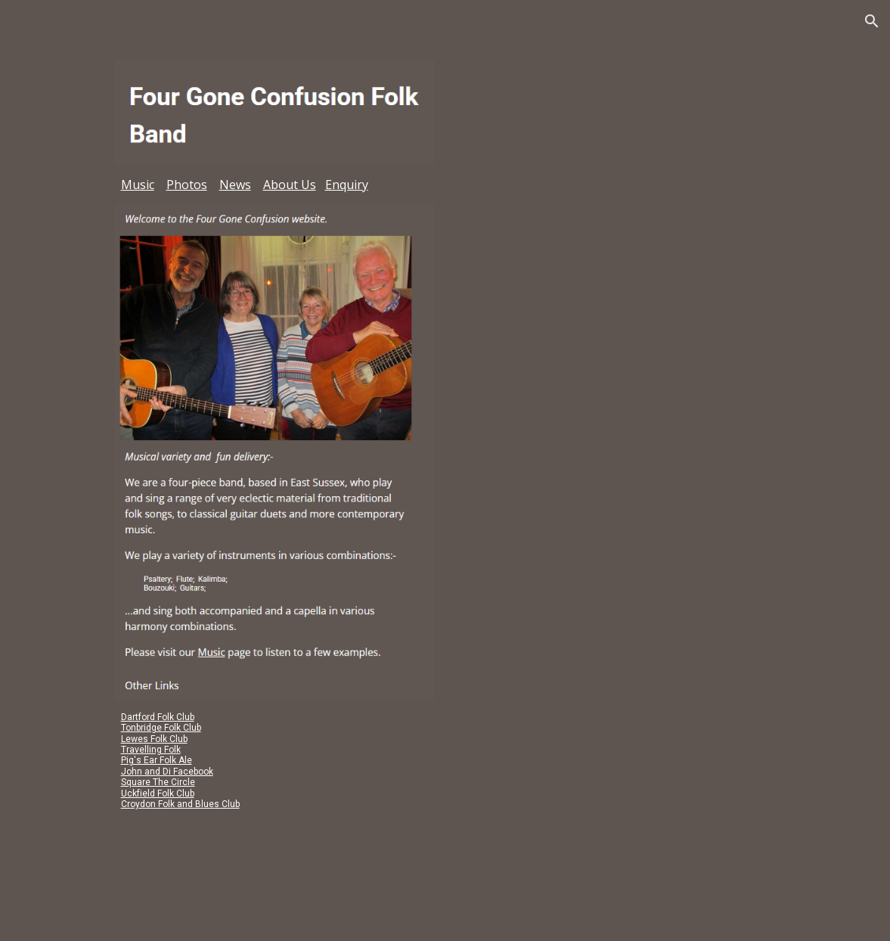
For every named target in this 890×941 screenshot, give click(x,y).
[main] (275, 185)
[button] (872, 21)
